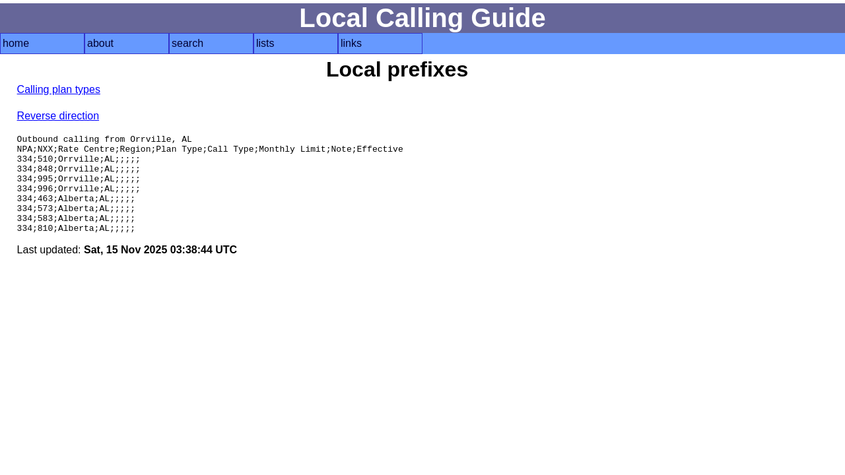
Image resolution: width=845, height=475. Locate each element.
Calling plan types (58, 89)
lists (265, 43)
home (16, 43)
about (100, 43)
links (351, 43)
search (187, 43)
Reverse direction (58, 115)
